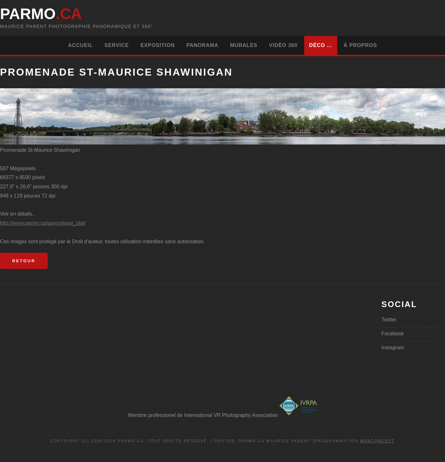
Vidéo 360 (283, 45)
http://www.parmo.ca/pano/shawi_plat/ (43, 223)
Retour (23, 260)
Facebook (392, 333)
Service (116, 45)
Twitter (388, 319)
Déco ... (320, 45)
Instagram (392, 347)
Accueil (80, 45)
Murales (243, 45)
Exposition (157, 45)
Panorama (202, 45)
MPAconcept (377, 441)
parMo (41, 13)
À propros (360, 45)
